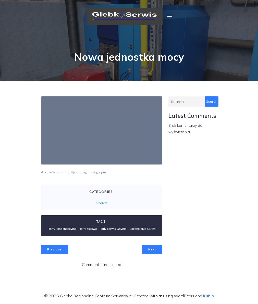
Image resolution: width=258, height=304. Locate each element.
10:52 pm (99, 172)
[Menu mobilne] (169, 16)
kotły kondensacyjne (62, 229)
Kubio (208, 295)
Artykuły (101, 203)
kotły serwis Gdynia (113, 229)
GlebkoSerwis (51, 172)
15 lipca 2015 (77, 172)
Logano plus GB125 (143, 229)
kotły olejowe (88, 229)
